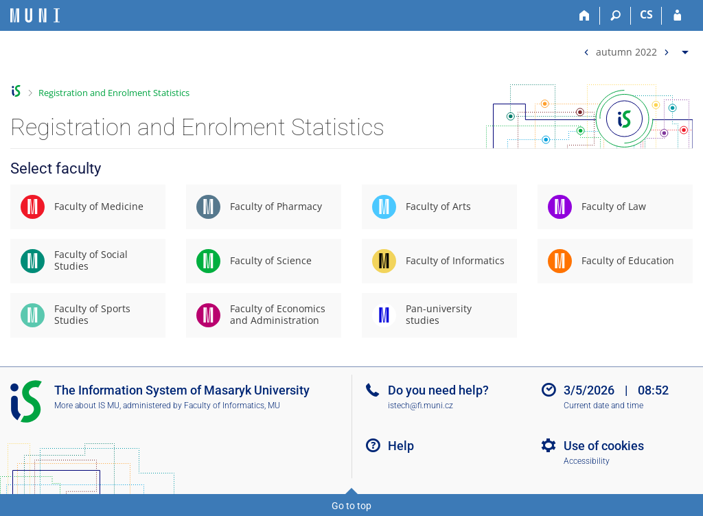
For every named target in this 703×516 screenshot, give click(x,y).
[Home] (584, 16)
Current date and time (603, 405)
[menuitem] (634, 49)
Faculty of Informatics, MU (232, 405)
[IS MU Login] (677, 16)
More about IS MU (86, 405)
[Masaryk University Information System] (35, 15)
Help (401, 445)
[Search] (615, 16)
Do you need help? (438, 390)
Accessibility (587, 461)
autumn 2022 (626, 51)
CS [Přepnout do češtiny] (646, 14)
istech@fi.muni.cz (420, 405)
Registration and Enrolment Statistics (113, 92)
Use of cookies (604, 445)
